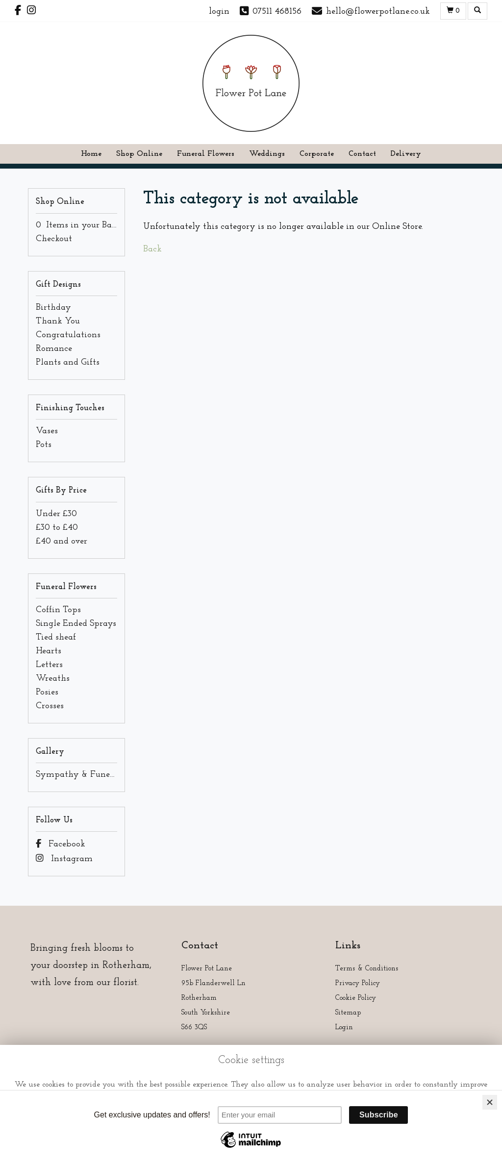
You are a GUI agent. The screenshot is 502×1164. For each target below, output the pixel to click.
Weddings (267, 154)
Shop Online (139, 154)
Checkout (54, 239)
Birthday (53, 307)
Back (152, 249)
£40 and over (61, 541)
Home (91, 154)
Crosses (50, 706)
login (219, 11)
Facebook (60, 844)
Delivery (406, 154)
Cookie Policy (355, 998)
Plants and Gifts (68, 362)
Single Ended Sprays (76, 623)
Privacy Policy (357, 983)
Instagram (64, 859)
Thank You (58, 321)
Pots (43, 444)
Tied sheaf (56, 637)
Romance (54, 348)
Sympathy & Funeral (78, 774)
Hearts (48, 651)
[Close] (489, 1102)
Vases (47, 431)
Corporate (317, 154)
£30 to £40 (57, 527)
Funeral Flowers (205, 154)
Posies (47, 692)
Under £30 (56, 514)
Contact (362, 154)
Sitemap (348, 1012)
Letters (49, 664)
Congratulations (68, 335)
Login (344, 1027)
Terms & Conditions (366, 968)
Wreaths (53, 678)
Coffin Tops (58, 610)
